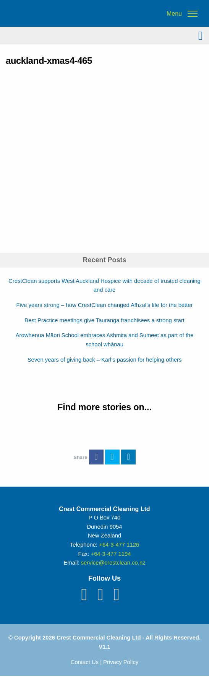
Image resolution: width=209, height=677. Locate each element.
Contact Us (85, 662)
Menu (174, 14)
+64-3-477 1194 (111, 554)
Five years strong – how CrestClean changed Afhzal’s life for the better (104, 305)
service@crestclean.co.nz (113, 563)
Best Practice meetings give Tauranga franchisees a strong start (104, 320)
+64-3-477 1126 (119, 545)
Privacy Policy (120, 662)
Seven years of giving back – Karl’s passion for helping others (105, 360)
